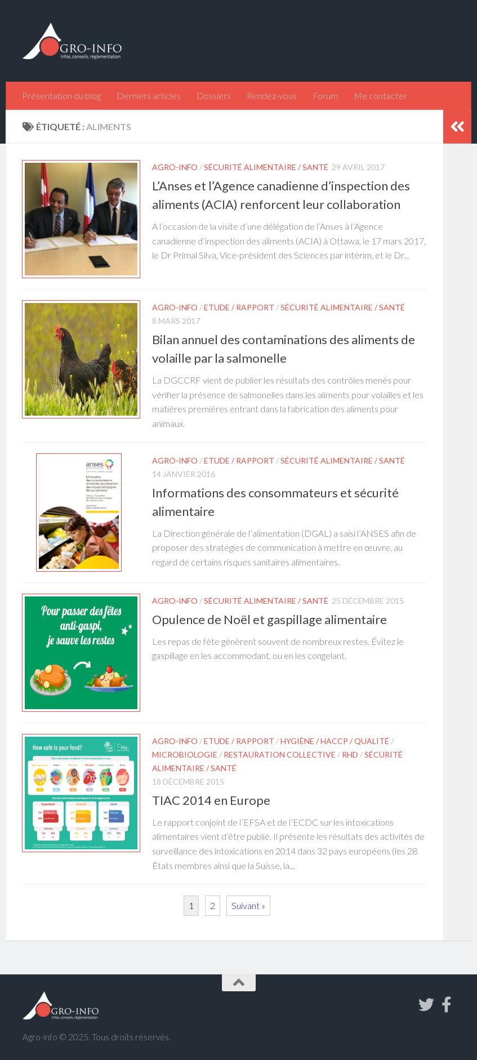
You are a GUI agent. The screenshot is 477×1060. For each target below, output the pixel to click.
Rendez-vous (272, 95)
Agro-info (175, 167)
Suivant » (248, 905)
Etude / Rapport (239, 307)
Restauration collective (280, 754)
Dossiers (214, 95)
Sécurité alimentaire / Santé (266, 167)
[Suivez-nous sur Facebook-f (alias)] (446, 1005)
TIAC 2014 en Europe (211, 800)
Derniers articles (149, 95)
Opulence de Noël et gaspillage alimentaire (269, 619)
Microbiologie (184, 754)
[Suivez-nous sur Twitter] (426, 1005)
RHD (350, 754)
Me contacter (380, 95)
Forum (325, 95)
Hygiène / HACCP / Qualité (334, 741)
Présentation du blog (61, 95)
